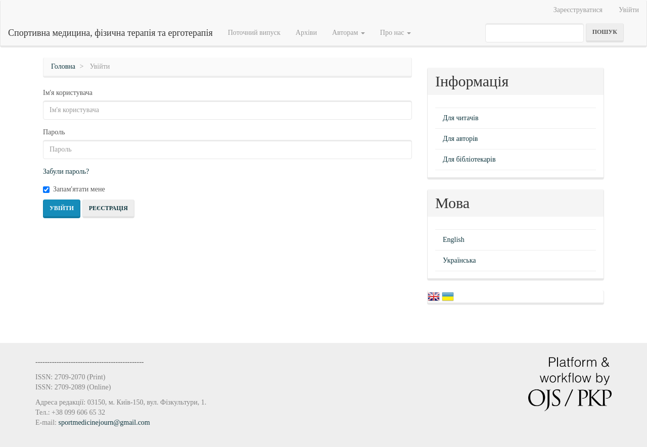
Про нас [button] (395, 32)
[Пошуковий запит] (534, 32)
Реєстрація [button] (108, 208)
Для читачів (461, 118)
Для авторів (460, 138)
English (454, 239)
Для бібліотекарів (469, 159)
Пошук (604, 31)
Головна (63, 66)
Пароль (54, 132)
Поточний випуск (254, 32)
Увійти (629, 10)
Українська (459, 260)
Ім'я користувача (68, 92)
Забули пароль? (66, 171)
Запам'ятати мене (74, 189)
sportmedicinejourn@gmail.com (104, 422)
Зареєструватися (578, 10)
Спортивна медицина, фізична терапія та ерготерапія (110, 33)
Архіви (306, 32)
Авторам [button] (348, 32)
